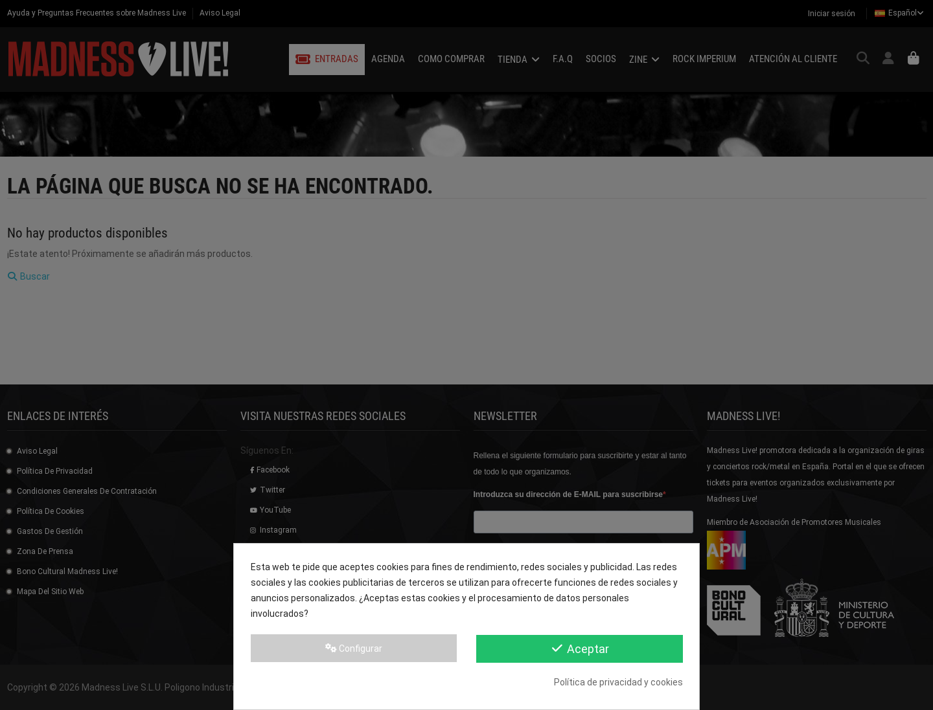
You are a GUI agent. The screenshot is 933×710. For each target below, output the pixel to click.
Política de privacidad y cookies (618, 682)
